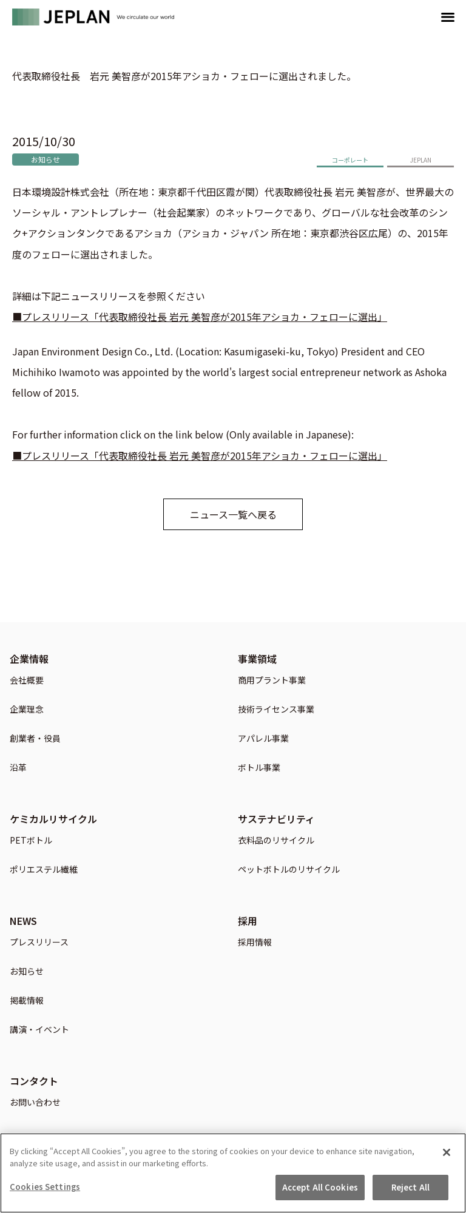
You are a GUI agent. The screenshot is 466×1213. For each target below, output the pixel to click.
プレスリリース (39, 943)
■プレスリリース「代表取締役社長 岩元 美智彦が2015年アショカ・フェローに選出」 (199, 316)
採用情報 (255, 943)
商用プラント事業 (272, 681)
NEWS (23, 920)
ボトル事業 (259, 768)
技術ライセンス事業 (276, 710)
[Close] (446, 1156)
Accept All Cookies (320, 1191)
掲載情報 (27, 1001)
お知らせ (45, 159)
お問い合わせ (35, 1103)
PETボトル (31, 841)
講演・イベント (39, 1030)
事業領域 (257, 658)
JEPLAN (420, 159)
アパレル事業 (263, 739)
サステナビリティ (276, 818)
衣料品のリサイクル (276, 841)
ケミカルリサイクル (53, 818)
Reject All (410, 1191)
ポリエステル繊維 (44, 870)
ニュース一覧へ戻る (233, 514)
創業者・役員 (35, 739)
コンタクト (34, 1081)
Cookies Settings (45, 1191)
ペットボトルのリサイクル (289, 870)
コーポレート (350, 159)
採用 (247, 920)
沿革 (18, 768)
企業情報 (29, 658)
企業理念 (27, 710)
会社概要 (27, 681)
